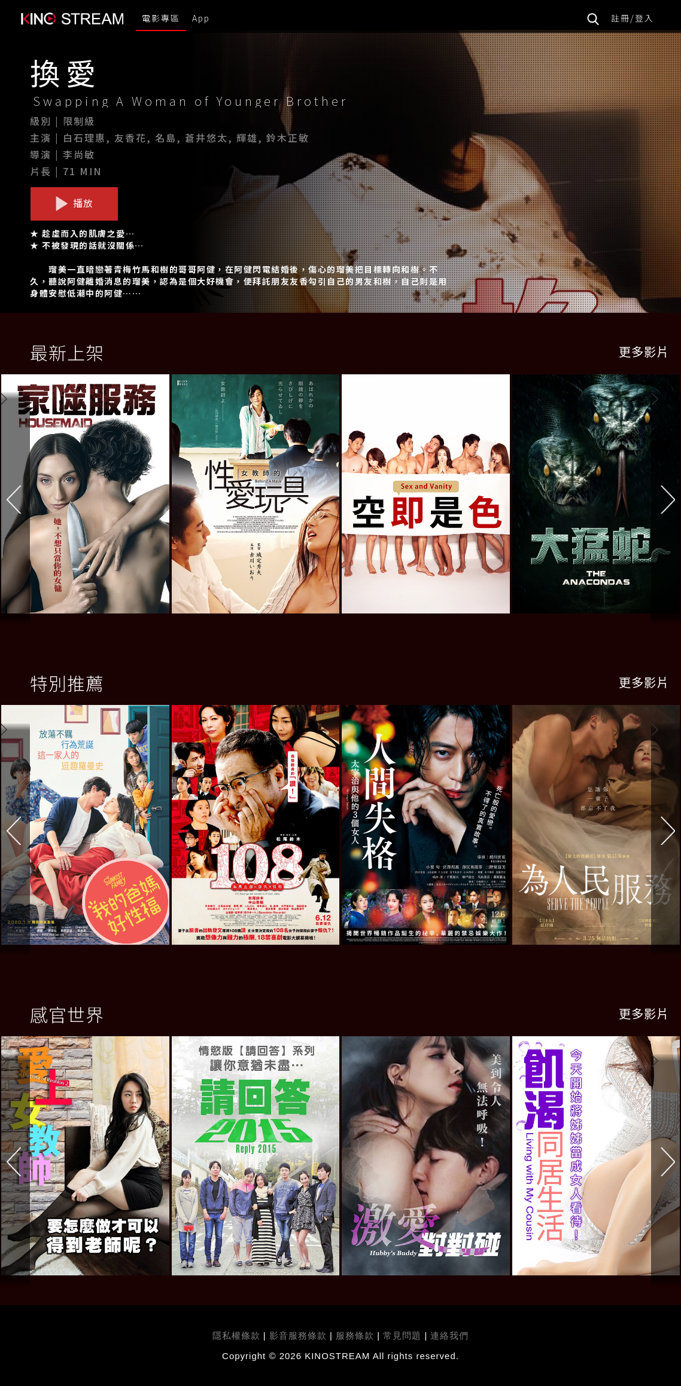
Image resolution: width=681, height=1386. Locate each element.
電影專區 (161, 18)
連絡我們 (449, 1335)
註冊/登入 (632, 18)
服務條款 (356, 1335)
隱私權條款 (236, 1335)
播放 (74, 203)
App (201, 18)
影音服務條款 (298, 1335)
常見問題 (402, 1335)
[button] (666, 497)
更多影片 (644, 351)
